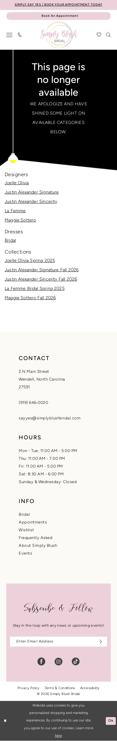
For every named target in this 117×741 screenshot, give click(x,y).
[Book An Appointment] (58, 16)
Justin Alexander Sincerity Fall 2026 (41, 279)
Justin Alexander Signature (32, 192)
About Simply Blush (38, 546)
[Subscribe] (99, 641)
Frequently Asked (35, 538)
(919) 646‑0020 (33, 403)
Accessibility (90, 688)
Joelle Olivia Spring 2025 (30, 260)
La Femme (15, 211)
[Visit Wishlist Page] (99, 35)
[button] (9, 35)
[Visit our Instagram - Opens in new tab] (58, 662)
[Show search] (108, 35)
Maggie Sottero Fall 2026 (30, 298)
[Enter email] (58, 641)
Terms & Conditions (60, 688)
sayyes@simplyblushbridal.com (49, 418)
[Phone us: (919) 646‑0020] (20, 35)
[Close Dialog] (5, 721)
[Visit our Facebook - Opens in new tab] (41, 662)
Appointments (33, 522)
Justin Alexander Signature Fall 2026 (42, 270)
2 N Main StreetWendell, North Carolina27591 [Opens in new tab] (42, 379)
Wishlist (26, 530)
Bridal (10, 240)
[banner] (58, 35)
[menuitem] (9, 35)
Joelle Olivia (17, 183)
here (58, 736)
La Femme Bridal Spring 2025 (35, 288)
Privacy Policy (28, 688)
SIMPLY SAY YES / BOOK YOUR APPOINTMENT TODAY (58, 5)
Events (25, 553)
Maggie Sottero (20, 220)
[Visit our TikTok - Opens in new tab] (76, 662)
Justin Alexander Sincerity (31, 201)
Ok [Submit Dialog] (111, 721)
